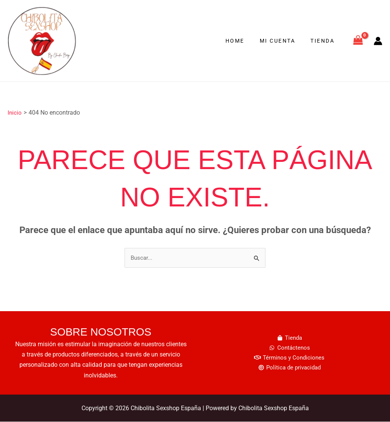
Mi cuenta (284, 41)
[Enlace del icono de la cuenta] (378, 41)
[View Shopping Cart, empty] (358, 41)
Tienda (325, 41)
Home (246, 41)
